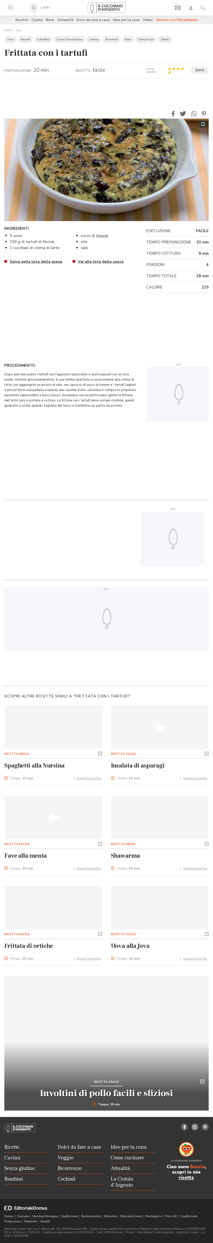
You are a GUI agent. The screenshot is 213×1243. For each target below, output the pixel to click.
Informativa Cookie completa (155, 1232)
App (19, 30)
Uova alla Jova (130, 946)
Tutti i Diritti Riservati (109, 1232)
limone (102, 235)
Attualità (65, 20)
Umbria (93, 39)
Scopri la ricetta (89, 778)
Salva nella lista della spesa (36, 261)
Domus (9, 1216)
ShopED (45, 1221)
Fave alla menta (25, 856)
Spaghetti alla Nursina (34, 765)
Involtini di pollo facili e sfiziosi (106, 1093)
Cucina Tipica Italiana (69, 39)
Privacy (130, 1232)
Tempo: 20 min (106, 1104)
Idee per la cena (126, 20)
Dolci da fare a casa (93, 20)
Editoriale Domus (131, 1216)
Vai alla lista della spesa (101, 261)
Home (8, 30)
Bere (50, 20)
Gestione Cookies (187, 1232)
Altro (128, 39)
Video (148, 20)
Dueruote (23, 1216)
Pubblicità (30, 1221)
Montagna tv (154, 1216)
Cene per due (146, 39)
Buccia (197, 1167)
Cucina (37, 20)
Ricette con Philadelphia (177, 20)
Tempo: (21, 778)
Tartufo (165, 39)
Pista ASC (171, 1216)
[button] (173, 113)
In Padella (43, 39)
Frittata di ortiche (28, 946)
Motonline (110, 1216)
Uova (10, 39)
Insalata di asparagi (138, 765)
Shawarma (125, 856)
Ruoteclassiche (91, 1216)
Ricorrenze (111, 39)
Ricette (21, 20)
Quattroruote (69, 1216)
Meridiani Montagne (45, 1216)
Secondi (25, 39)
